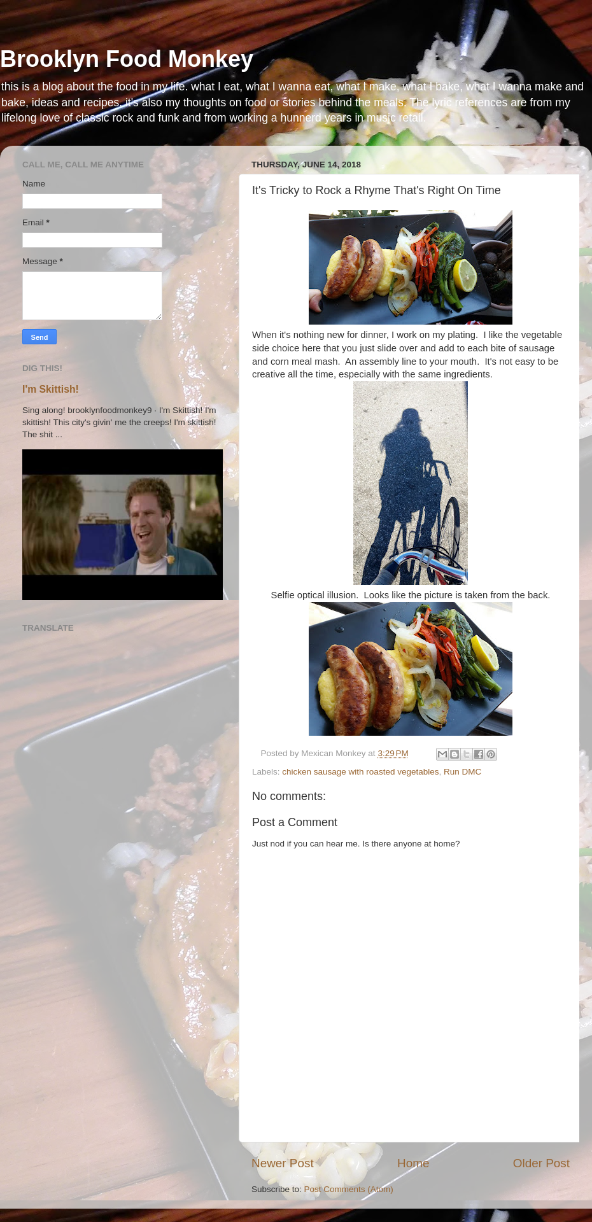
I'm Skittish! (50, 389)
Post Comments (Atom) (348, 1189)
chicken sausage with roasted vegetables (360, 771)
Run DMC (462, 771)
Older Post (541, 1163)
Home (413, 1163)
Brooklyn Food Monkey (126, 59)
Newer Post (282, 1163)
